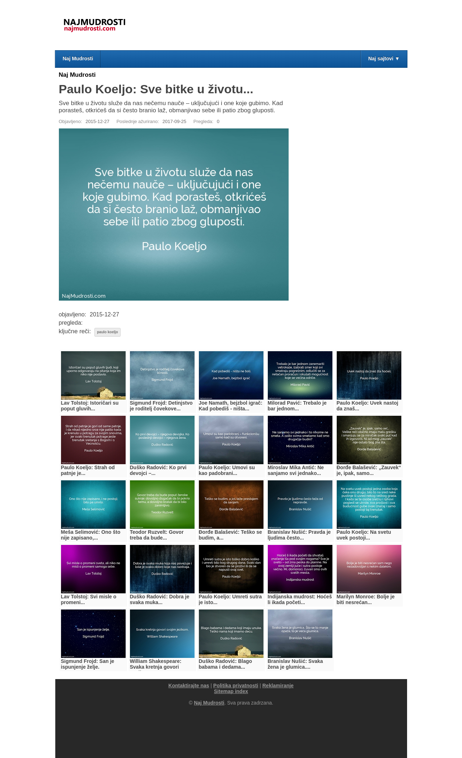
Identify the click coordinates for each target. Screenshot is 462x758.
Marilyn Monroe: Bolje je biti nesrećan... (366, 599)
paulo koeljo (107, 332)
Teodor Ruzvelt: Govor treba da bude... (157, 535)
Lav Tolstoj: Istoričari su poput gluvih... (90, 405)
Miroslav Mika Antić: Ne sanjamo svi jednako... (296, 470)
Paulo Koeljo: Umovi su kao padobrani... (227, 470)
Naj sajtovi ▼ (384, 58)
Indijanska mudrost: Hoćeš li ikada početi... (300, 599)
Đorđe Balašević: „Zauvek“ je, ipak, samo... (369, 470)
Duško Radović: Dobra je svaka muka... (160, 599)
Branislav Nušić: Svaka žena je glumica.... (295, 664)
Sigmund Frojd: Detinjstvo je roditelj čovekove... (161, 405)
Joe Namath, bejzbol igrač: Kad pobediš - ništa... (230, 405)
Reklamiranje (278, 685)
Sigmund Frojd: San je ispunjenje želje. (88, 664)
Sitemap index (231, 691)
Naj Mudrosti (78, 58)
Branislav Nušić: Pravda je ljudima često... (299, 535)
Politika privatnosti (235, 685)
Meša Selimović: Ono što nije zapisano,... (91, 535)
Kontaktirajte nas (188, 685)
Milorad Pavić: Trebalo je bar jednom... (297, 405)
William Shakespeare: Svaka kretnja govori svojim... (156, 666)
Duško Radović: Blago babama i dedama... (225, 664)
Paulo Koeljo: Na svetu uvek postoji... (364, 535)
